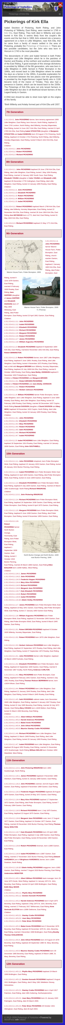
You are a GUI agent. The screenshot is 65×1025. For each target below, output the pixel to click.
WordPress (9, 1019)
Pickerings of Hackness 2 (38, 46)
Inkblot (22, 1019)
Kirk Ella (8, 33)
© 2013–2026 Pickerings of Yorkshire (21, 1017)
